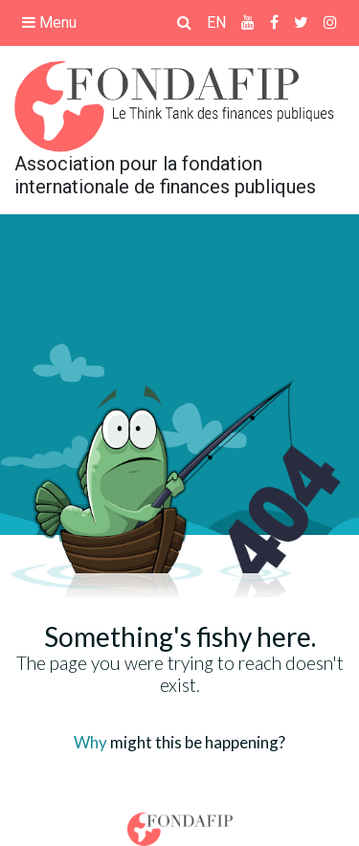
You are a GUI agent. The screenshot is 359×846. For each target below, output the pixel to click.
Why (90, 742)
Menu (49, 22)
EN (216, 22)
